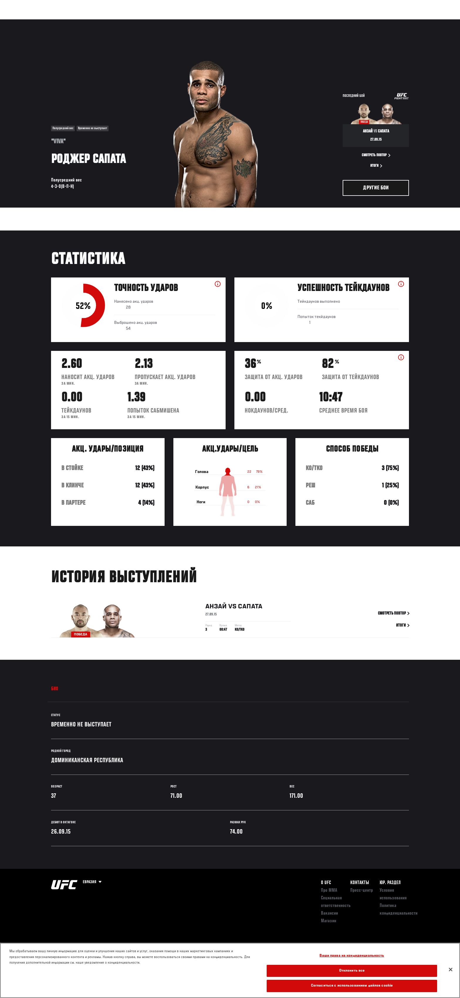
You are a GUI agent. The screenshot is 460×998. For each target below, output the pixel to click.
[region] (230, 970)
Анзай (216, 607)
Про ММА (329, 890)
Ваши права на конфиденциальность (351, 956)
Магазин (397, 22)
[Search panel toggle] (412, 22)
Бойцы (96, 22)
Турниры (46, 22)
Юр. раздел (390, 883)
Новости (121, 22)
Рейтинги (72, 22)
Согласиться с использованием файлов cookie (352, 986)
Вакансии (329, 913)
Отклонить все (352, 971)
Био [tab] (54, 689)
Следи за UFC (367, 22)
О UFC (326, 883)
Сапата (250, 607)
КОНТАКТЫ (359, 883)
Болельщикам (333, 22)
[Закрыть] (450, 969)
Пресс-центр (361, 890)
